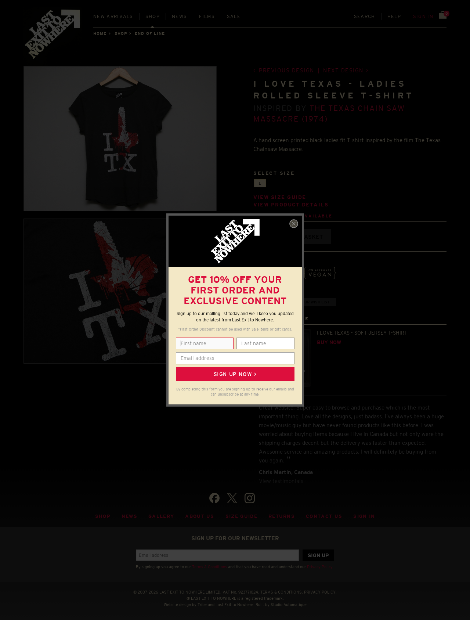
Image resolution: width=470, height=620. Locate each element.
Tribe (202, 604)
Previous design (286, 70)
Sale (234, 16)
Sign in (423, 16)
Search (364, 16)
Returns (281, 516)
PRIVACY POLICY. (320, 592)
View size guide (279, 197)
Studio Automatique (289, 604)
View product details (290, 205)
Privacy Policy (320, 567)
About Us (199, 516)
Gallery (161, 516)
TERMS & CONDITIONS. (281, 592)
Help (394, 16)
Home (99, 33)
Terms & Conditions (209, 567)
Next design (343, 70)
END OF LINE (150, 33)
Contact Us (324, 516)
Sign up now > (235, 374)
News (179, 16)
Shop (152, 16)
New (113, 16)
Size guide (241, 516)
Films (207, 16)
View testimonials (281, 481)
